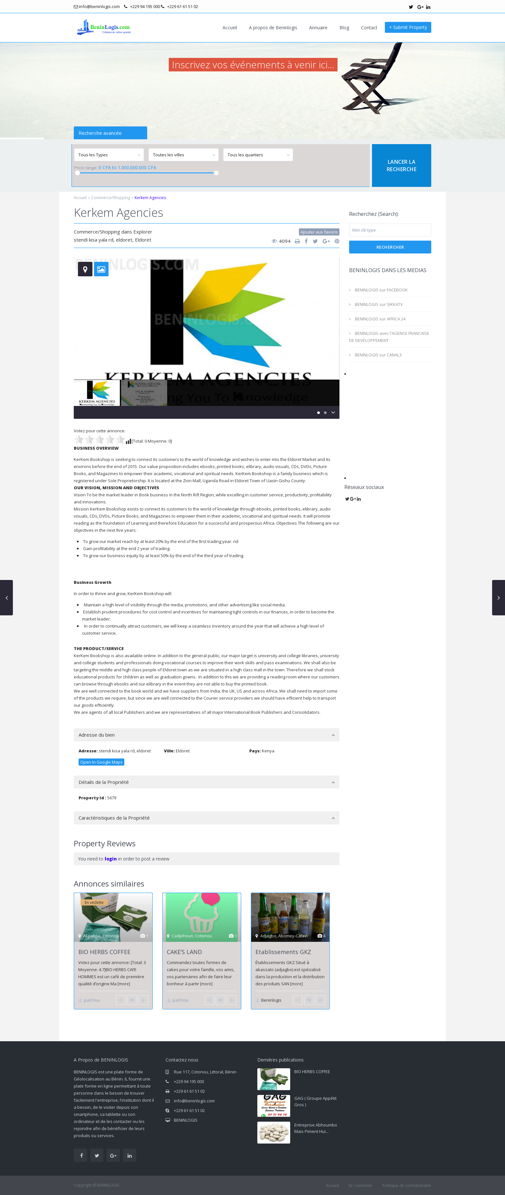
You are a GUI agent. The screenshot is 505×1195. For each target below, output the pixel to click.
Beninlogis (271, 1000)
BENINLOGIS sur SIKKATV (379, 304)
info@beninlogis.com (194, 1101)
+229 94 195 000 (189, 1081)
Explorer (142, 231)
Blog (344, 27)
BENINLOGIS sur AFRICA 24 (380, 319)
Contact (369, 27)
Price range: (85, 168)
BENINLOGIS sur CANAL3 (378, 355)
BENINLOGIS (185, 1120)
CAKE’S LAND (184, 952)
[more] (124, 984)
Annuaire (318, 27)
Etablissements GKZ (283, 952)
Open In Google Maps (101, 762)
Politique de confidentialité (406, 1185)
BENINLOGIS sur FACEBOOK (381, 290)
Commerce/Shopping (110, 197)
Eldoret (143, 239)
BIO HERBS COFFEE (104, 952)
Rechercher (390, 247)
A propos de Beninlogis (273, 27)
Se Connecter (360, 1185)
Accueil (230, 27)
